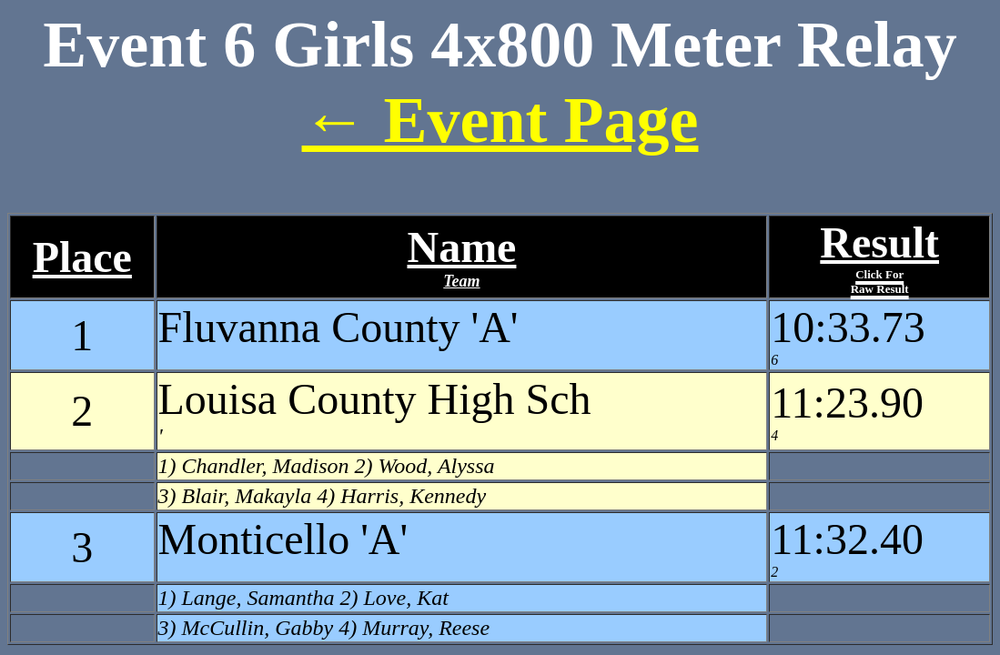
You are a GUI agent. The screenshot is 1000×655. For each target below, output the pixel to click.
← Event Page (500, 120)
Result (879, 257)
